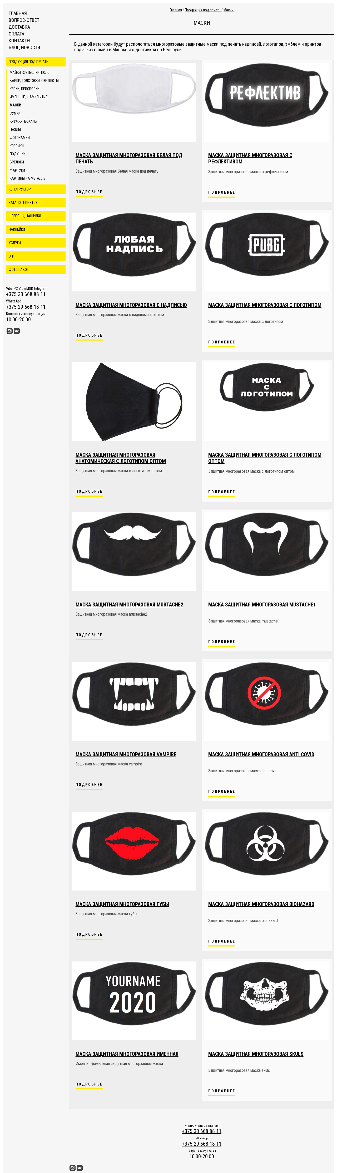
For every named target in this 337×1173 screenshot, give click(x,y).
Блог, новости (24, 47)
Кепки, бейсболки (24, 89)
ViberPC (12, 288)
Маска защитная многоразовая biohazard (261, 904)
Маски (15, 105)
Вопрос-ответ (24, 20)
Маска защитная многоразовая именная (127, 1054)
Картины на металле (27, 178)
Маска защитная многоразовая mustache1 (262, 604)
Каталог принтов (23, 202)
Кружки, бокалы (23, 121)
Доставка (19, 27)
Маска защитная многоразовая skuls (256, 1054)
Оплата (16, 34)
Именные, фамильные (28, 97)
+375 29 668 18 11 (26, 307)
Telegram (40, 288)
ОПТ (12, 256)
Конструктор (20, 189)
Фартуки (17, 170)
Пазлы (15, 129)
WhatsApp (14, 301)
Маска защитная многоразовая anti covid (261, 754)
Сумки (15, 113)
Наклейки (17, 229)
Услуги (15, 243)
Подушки (18, 154)
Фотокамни (20, 138)
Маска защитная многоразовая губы (122, 904)
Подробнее (89, 192)
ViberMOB (26, 288)
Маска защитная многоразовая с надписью (131, 305)
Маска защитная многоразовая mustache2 (129, 604)
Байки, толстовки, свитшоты (34, 81)
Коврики (17, 146)
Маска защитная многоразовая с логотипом (264, 305)
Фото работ (19, 269)
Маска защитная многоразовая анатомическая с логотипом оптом (121, 458)
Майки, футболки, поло (29, 72)
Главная (18, 13)
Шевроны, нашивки (25, 216)
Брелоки (17, 162)
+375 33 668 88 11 (26, 294)
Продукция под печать (28, 62)
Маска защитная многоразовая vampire (126, 754)
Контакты (19, 40)
